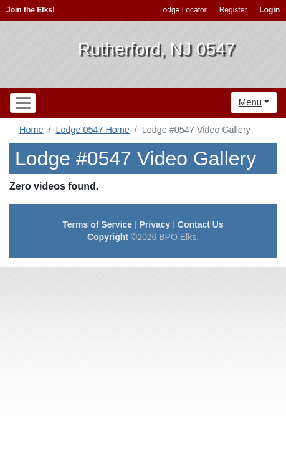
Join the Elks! (30, 10)
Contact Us (201, 224)
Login (269, 10)
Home (31, 130)
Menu (250, 102)
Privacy (155, 224)
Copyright (107, 237)
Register (233, 10)
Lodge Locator (183, 10)
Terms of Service (97, 224)
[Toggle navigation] (23, 103)
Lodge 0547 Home (92, 130)
